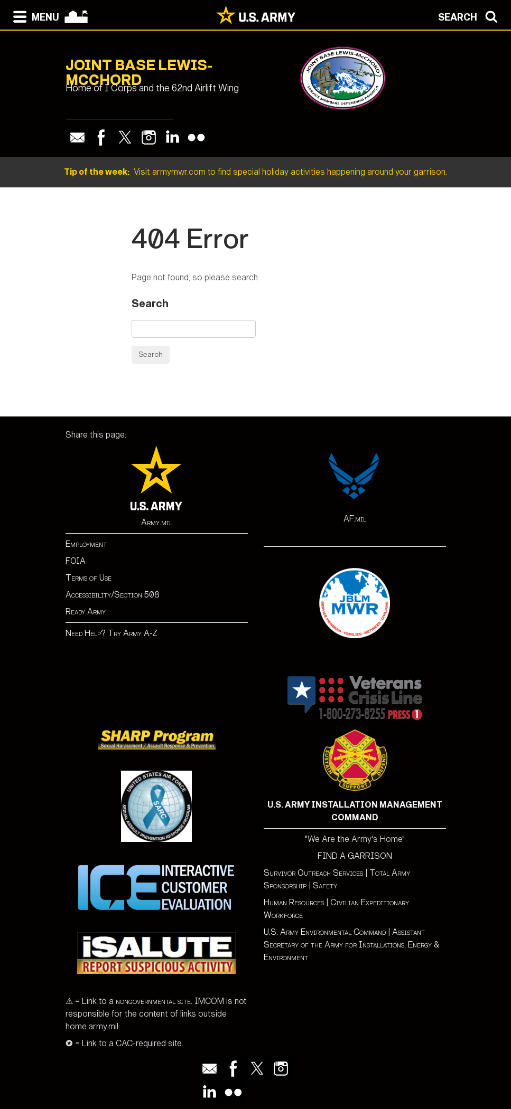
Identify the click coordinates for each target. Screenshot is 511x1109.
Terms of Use (89, 578)
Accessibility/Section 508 (113, 595)
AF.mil (354, 519)
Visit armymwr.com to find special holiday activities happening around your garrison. (255, 172)
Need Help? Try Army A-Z (111, 633)
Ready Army (86, 611)
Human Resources (294, 902)
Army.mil (156, 522)
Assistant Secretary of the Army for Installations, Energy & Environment (351, 944)
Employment (86, 544)
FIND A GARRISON (355, 856)
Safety (325, 885)
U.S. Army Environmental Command (325, 932)
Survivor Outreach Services (313, 873)
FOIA (76, 561)
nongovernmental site (152, 1001)
